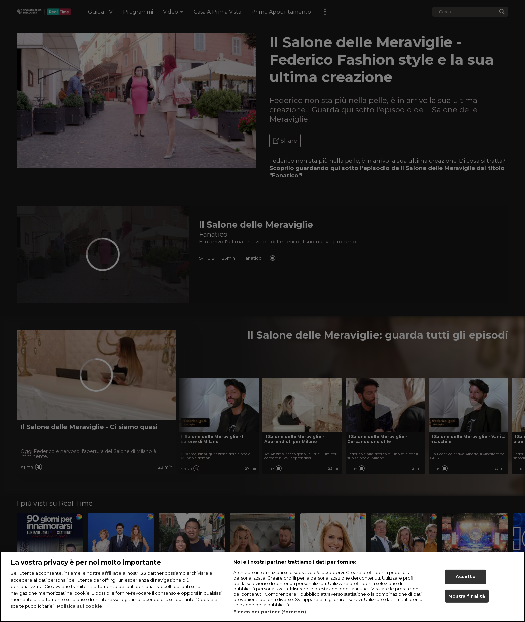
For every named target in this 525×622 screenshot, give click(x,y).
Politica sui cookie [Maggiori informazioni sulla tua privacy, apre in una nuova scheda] (79, 609)
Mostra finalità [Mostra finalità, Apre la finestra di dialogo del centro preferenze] (466, 599)
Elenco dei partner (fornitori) (269, 615)
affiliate (112, 577)
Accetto (466, 580)
